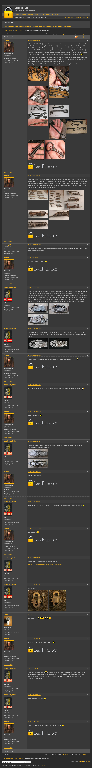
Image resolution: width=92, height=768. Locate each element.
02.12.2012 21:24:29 (34, 614)
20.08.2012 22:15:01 (34, 472)
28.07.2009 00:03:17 (34, 245)
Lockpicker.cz (21, 8)
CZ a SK (87, 761)
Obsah (17, 14)
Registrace (49, 14)
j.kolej (6, 614)
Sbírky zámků (18, 30)
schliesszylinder (10, 287)
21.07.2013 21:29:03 (34, 721)
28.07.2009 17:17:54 (34, 257)
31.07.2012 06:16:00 (34, 411)
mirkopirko (8, 245)
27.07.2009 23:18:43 (34, 175)
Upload (42, 14)
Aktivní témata (68, 17)
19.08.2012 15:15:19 (34, 441)
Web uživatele (8, 172)
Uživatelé (23, 14)
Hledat (36, 14)
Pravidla (30, 14)
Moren (6, 40)
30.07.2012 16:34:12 (34, 385)
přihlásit (65, 34)
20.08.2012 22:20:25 (34, 501)
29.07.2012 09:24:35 (34, 328)
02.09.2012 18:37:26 (34, 558)
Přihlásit (57, 14)
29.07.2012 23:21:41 (34, 355)
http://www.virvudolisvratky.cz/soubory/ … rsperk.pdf (45, 564)
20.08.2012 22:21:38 (34, 528)
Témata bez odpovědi (81, 17)
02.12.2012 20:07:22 (34, 584)
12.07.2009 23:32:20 (34, 40)
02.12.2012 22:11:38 (34, 638)
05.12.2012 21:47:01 (34, 668)
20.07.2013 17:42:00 (34, 695)
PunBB (81, 761)
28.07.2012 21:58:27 (34, 287)
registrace (85, 34)
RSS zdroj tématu (82, 37)
